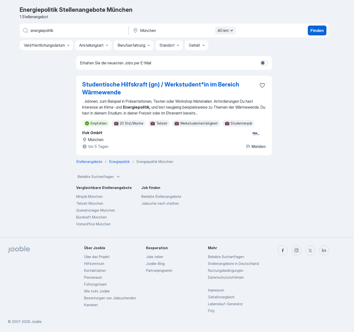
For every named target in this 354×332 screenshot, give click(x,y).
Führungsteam (95, 284)
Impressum (216, 290)
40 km (226, 30)
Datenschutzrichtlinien (226, 277)
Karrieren (91, 305)
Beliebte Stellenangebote (161, 196)
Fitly (211, 311)
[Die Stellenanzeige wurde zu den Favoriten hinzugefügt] (262, 85)
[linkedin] (324, 250)
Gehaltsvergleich (221, 297)
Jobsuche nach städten (160, 203)
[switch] (264, 62)
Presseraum (93, 277)
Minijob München (89, 196)
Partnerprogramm (159, 270)
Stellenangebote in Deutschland (233, 263)
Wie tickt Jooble (97, 291)
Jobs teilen (154, 257)
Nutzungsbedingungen (225, 270)
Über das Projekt (97, 257)
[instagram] (296, 250)
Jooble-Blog (155, 263)
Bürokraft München (91, 217)
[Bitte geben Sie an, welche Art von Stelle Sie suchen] (74, 30)
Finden (317, 30)
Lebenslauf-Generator (225, 304)
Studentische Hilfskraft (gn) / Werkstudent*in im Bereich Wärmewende (160, 88)
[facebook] (283, 250)
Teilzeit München (89, 203)
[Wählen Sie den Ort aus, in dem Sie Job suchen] (184, 30)
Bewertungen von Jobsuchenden (110, 298)
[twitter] (310, 250)
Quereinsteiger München (95, 210)
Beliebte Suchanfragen (99, 176)
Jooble (36, 321)
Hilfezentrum (94, 263)
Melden (256, 146)
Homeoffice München (93, 224)
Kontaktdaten (95, 270)
